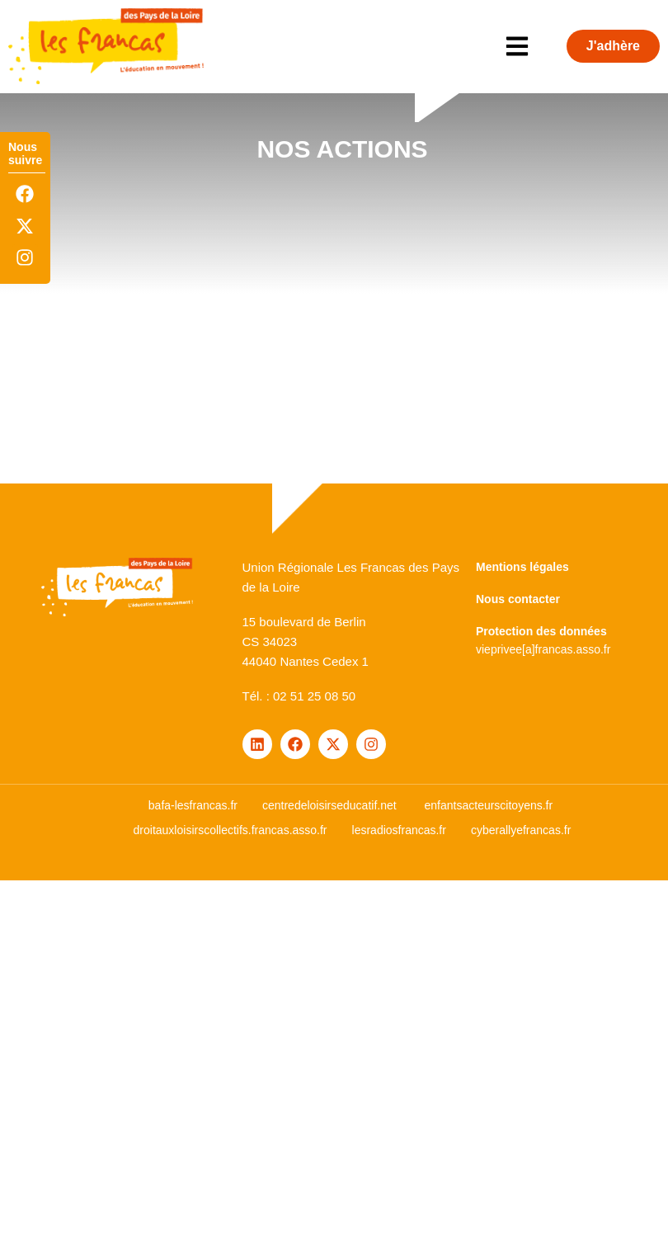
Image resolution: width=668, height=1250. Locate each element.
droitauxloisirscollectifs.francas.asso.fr (230, 830)
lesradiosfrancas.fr (399, 830)
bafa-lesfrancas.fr (193, 805)
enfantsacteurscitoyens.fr (489, 805)
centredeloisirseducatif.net (329, 805)
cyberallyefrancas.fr (521, 830)
